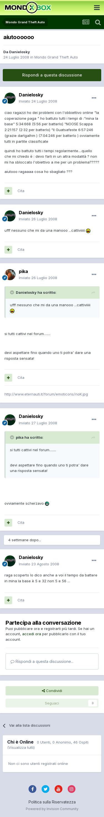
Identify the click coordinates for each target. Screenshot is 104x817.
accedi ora (31, 634)
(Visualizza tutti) (21, 747)
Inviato (38, 101)
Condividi (52, 690)
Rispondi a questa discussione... (42, 661)
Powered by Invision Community (52, 809)
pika (23, 271)
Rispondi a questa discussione (52, 75)
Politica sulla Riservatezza (52, 802)
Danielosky (19, 52)
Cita (20, 190)
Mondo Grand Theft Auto (56, 57)
